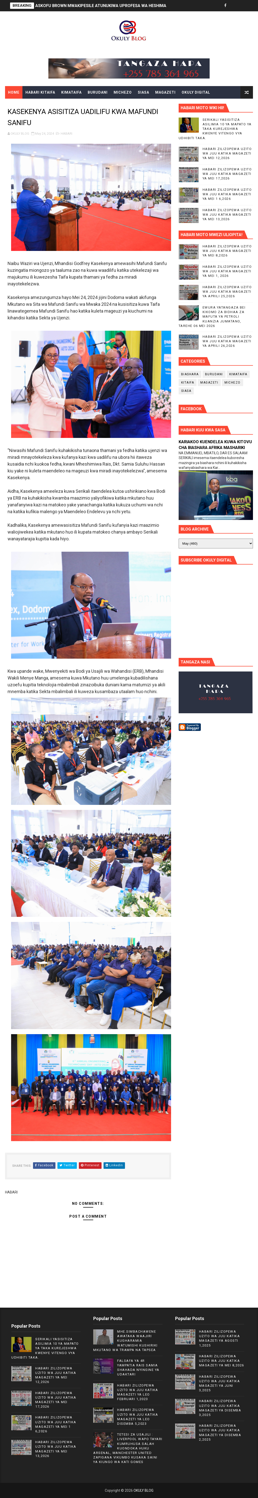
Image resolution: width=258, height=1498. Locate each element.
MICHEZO (123, 92)
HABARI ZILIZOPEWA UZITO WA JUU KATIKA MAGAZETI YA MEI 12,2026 (227, 153)
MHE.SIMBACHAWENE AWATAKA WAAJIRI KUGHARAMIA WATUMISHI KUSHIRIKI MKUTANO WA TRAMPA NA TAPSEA (125, 1341)
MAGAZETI (165, 92)
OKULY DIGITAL (196, 92)
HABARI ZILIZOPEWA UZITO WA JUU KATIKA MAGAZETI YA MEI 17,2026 (227, 173)
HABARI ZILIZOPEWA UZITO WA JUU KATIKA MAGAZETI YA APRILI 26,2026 (227, 341)
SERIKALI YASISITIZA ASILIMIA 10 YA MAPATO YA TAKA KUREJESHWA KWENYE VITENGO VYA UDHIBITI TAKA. (215, 129)
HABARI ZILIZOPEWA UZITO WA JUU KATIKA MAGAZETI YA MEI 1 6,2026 (227, 194)
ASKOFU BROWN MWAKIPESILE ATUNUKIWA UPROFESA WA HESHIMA (100, 5)
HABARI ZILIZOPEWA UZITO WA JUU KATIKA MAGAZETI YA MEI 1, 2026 (227, 271)
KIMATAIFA (71, 92)
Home (13, 92)
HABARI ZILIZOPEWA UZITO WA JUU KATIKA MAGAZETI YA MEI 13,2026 (227, 214)
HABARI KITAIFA (40, 92)
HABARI (66, 133)
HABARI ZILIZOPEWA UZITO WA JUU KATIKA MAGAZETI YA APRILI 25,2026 (227, 291)
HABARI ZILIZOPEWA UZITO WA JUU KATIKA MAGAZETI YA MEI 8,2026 (227, 250)
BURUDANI (98, 92)
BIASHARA (190, 374)
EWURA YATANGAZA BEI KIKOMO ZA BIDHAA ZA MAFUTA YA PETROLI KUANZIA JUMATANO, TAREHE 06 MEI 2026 (212, 317)
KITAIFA (187, 382)
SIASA (143, 92)
